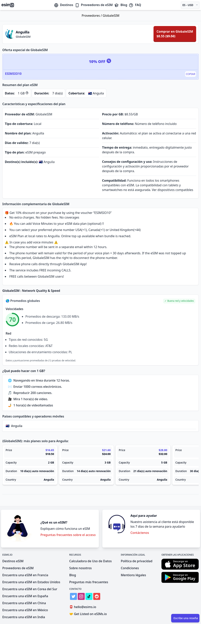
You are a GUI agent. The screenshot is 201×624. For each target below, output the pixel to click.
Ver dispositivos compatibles (172, 190)
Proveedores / (92, 15)
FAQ (135, 5)
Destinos (63, 5)
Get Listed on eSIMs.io (88, 614)
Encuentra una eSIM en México (25, 610)
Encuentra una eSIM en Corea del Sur (29, 589)
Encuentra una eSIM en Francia (25, 575)
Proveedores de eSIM (94, 5)
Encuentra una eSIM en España (25, 596)
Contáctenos (139, 533)
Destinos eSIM (12, 561)
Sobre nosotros (80, 568)
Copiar (190, 74)
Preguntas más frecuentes (88, 582)
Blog (120, 5)
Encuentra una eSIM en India (23, 617)
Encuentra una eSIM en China (24, 603)
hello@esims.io (83, 607)
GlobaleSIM (111, 15)
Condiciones (130, 568)
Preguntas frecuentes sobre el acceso (68, 535)
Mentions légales (133, 575)
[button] (179, 301)
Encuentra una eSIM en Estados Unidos (31, 582)
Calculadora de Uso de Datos (90, 561)
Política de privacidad (136, 561)
